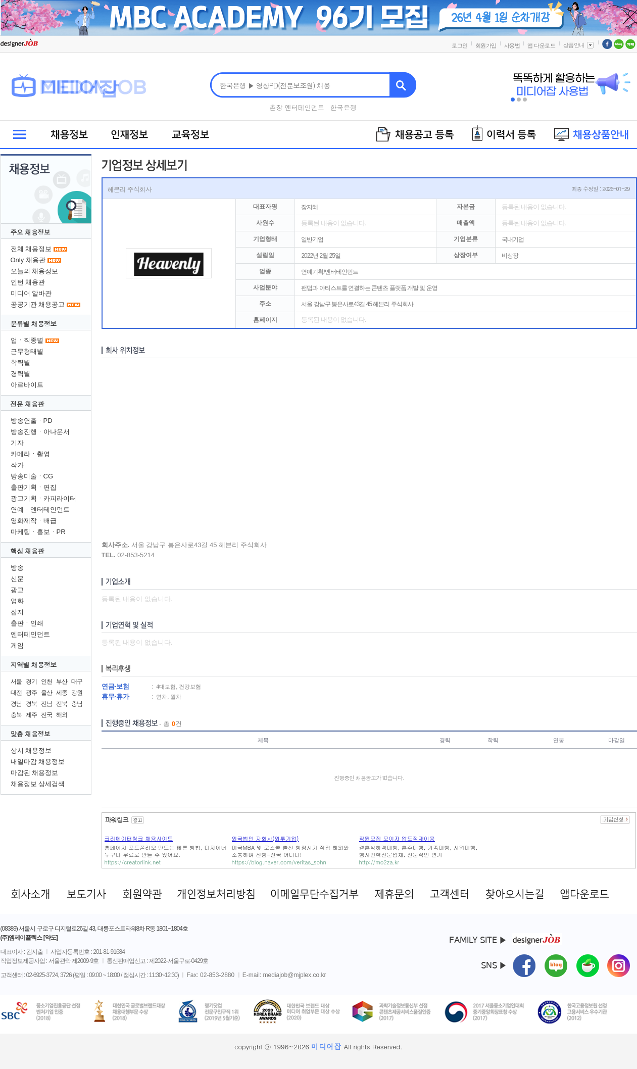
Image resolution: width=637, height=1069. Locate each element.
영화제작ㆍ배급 (34, 520)
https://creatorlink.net (133, 862)
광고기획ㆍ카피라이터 (43, 498)
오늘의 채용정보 (35, 271)
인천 (46, 681)
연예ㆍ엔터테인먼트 (40, 509)
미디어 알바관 (31, 293)
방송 (17, 567)
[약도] (50, 937)
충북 (16, 714)
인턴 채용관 (28, 282)
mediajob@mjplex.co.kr (294, 975)
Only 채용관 (28, 260)
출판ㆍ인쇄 (27, 623)
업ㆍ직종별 (27, 340)
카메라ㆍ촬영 (30, 454)
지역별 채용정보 (34, 664)
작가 (17, 465)
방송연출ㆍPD (32, 420)
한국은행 (343, 107)
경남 (16, 703)
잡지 (17, 612)
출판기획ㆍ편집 (34, 487)
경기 (31, 681)
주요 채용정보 (31, 232)
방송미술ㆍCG (32, 476)
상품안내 (579, 45)
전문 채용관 (27, 404)
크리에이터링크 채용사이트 (139, 838)
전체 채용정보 (31, 249)
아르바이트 (27, 384)
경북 (31, 703)
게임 (17, 645)
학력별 (20, 362)
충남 (76, 703)
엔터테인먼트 (30, 634)
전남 (46, 703)
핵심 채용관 (27, 551)
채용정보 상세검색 (38, 784)
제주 (31, 714)
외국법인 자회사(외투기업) (265, 838)
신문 (17, 578)
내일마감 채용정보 (38, 761)
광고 (17, 590)
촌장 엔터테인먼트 (296, 107)
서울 (16, 681)
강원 (76, 692)
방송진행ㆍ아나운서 (40, 431)
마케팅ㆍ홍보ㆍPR (38, 532)
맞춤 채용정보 (31, 734)
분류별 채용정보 (34, 323)
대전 (16, 692)
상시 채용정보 (31, 750)
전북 (61, 703)
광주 (31, 692)
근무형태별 (27, 351)
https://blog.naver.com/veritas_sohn (279, 862)
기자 (17, 443)
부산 (61, 681)
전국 (46, 714)
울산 (46, 692)
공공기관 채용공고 (38, 304)
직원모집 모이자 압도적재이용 (397, 838)
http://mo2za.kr (379, 862)
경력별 (20, 373)
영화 (17, 601)
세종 (61, 692)
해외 (61, 714)
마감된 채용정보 (35, 772)
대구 (76, 681)
